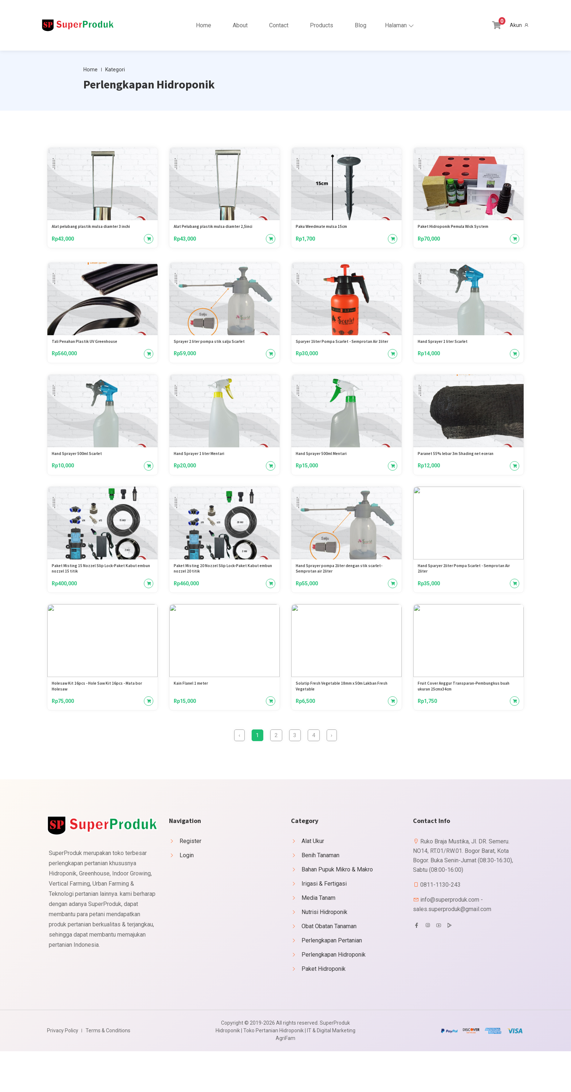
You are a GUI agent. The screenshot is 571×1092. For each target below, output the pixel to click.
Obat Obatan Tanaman (329, 967)
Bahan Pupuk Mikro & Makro (337, 910)
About (240, 25)
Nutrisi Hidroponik (324, 952)
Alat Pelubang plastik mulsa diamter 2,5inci (221, 230)
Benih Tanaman (320, 896)
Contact (278, 25)
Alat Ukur (313, 881)
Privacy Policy (62, 1071)
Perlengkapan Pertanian (332, 981)
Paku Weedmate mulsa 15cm (326, 230)
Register (190, 881)
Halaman (396, 25)
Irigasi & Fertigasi (324, 924)
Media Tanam (318, 938)
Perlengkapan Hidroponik (334, 995)
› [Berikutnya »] (349, 774)
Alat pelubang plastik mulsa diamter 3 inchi (99, 230)
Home (203, 25)
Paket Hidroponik (324, 1009)
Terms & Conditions (108, 1071)
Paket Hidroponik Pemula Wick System (459, 230)
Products (321, 25)
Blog (360, 25)
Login (187, 896)
